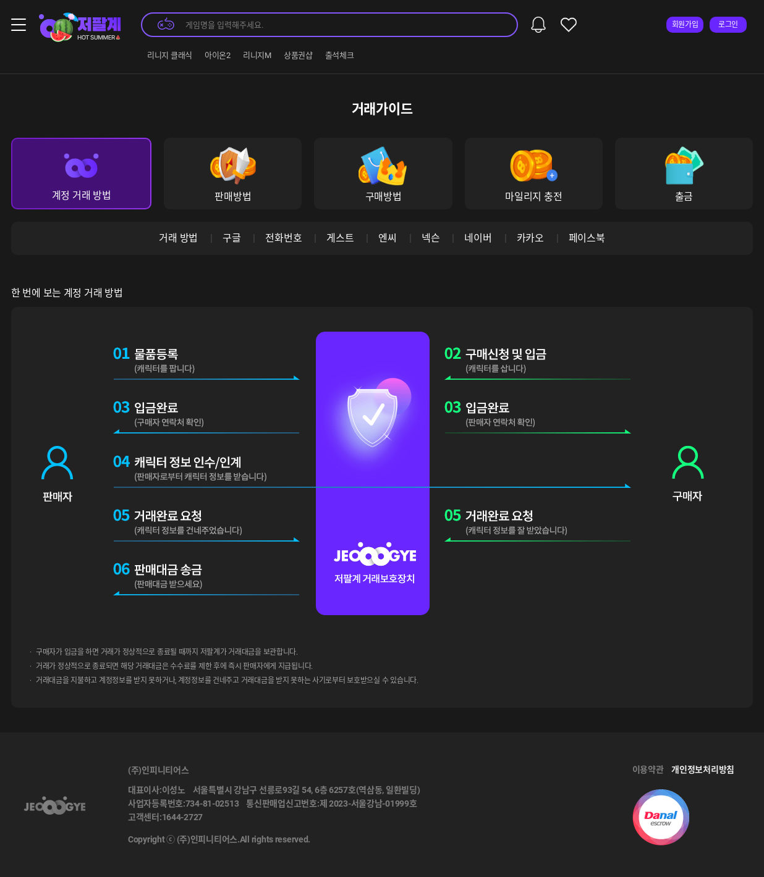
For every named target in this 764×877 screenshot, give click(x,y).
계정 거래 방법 (81, 173)
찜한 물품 (569, 25)
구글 (231, 238)
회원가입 (685, 24)
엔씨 (387, 238)
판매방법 (232, 174)
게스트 (340, 238)
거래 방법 (178, 238)
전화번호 (283, 238)
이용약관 (648, 769)
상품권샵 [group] (298, 55)
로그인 (728, 24)
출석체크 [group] (339, 55)
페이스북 (587, 238)
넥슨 (430, 238)
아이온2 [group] (218, 55)
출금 (684, 174)
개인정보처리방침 (702, 769)
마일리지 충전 (533, 174)
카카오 (530, 238)
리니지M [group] (257, 55)
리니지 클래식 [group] (169, 55)
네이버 (477, 238)
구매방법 (383, 174)
